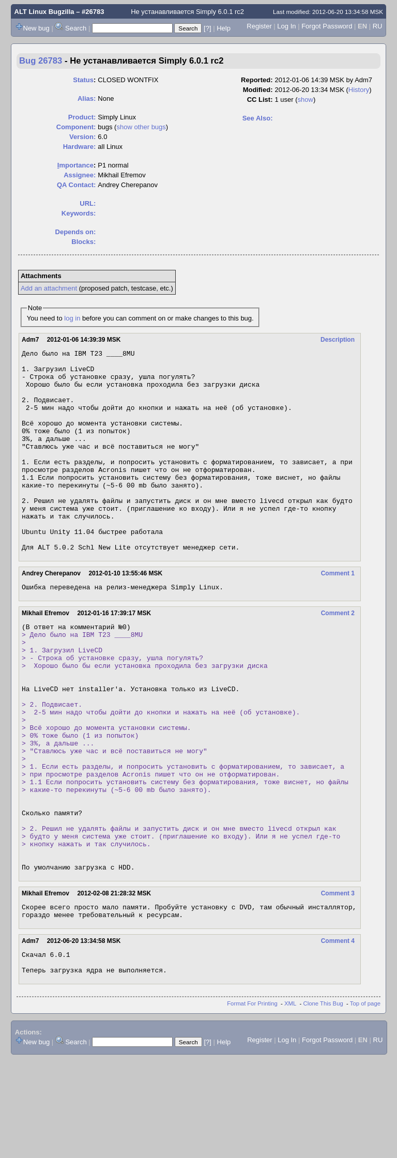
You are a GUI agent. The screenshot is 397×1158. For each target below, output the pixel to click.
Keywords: (79, 213)
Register (259, 26)
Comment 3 (338, 984)
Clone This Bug (323, 1103)
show (305, 99)
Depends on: (75, 232)
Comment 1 (338, 613)
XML (290, 1103)
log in (72, 318)
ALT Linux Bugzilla (44, 12)
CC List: (260, 99)
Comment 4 (338, 1035)
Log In (286, 26)
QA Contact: (76, 185)
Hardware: (79, 146)
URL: (88, 203)
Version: (82, 137)
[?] (207, 28)
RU (378, 26)
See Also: (257, 118)
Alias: (87, 98)
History (358, 90)
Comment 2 (338, 655)
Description (337, 339)
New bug (36, 28)
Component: (76, 127)
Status (83, 80)
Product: (82, 117)
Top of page (365, 1103)
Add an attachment (49, 288)
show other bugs (140, 127)
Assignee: (80, 175)
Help (224, 28)
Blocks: (83, 242)
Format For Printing (252, 1103)
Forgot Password (326, 26)
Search (75, 28)
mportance (75, 165)
